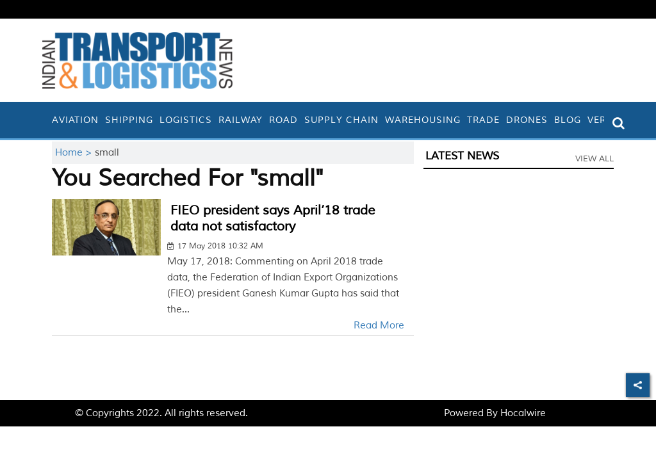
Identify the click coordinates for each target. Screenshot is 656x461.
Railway (240, 120)
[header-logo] (137, 60)
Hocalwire (523, 413)
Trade (483, 120)
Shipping (129, 120)
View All (594, 159)
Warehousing (423, 120)
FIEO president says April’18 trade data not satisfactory (272, 218)
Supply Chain (341, 120)
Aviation (75, 120)
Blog (567, 120)
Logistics (186, 120)
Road (283, 120)
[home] (45, 120)
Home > (75, 153)
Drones (527, 120)
